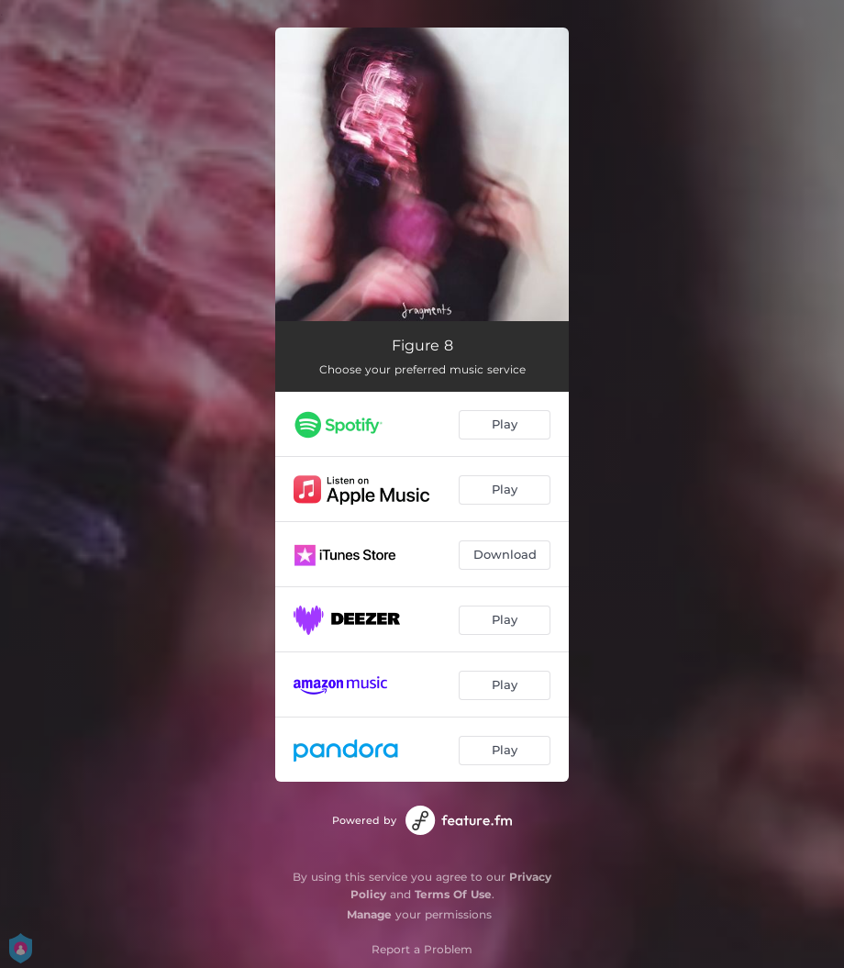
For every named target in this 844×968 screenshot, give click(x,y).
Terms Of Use (453, 894)
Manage (369, 914)
